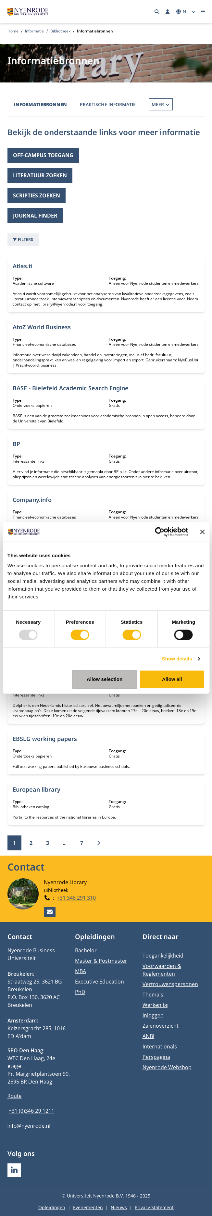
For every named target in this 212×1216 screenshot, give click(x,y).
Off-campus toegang (43, 155)
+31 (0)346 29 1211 (32, 1110)
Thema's (153, 994)
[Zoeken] (157, 11)
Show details (177, 658)
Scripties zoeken (36, 195)
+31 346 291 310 (76, 897)
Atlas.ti (22, 266)
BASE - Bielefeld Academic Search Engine (71, 388)
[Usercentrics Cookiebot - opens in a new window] (159, 532)
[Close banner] (202, 532)
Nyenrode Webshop (167, 1067)
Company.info (32, 500)
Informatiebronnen (40, 104)
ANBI (148, 1036)
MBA (80, 971)
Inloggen (153, 1015)
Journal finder (35, 215)
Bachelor (86, 950)
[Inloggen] (168, 11)
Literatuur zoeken (40, 175)
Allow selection (105, 679)
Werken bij (155, 1005)
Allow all (172, 679)
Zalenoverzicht (161, 1025)
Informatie (34, 31)
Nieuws (119, 1207)
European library (36, 789)
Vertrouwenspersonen (170, 984)
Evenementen (88, 1207)
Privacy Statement (154, 1207)
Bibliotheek (60, 31)
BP (16, 444)
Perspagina (156, 1056)
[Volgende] (98, 842)
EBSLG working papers (45, 739)
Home (13, 31)
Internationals (160, 1046)
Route (14, 1095)
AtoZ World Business (42, 327)
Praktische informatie (108, 104)
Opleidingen (51, 1207)
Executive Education (99, 981)
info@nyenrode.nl (29, 1125)
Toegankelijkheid (163, 955)
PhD (80, 992)
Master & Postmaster (101, 960)
